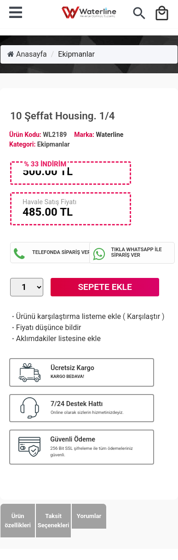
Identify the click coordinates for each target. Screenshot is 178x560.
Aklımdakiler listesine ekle (55, 338)
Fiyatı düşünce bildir (45, 327)
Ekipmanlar (76, 54)
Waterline (110, 134)
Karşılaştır (143, 316)
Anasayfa (27, 54)
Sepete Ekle (105, 287)
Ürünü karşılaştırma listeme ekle (65, 316)
